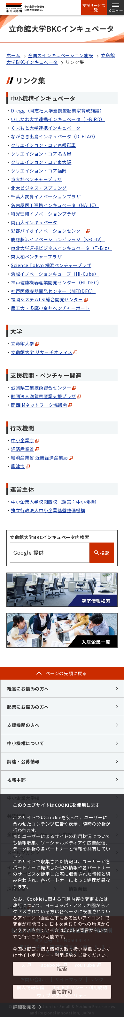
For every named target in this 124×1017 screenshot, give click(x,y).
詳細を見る (24, 1007)
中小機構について (25, 743)
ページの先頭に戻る (66, 673)
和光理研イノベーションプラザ (43, 214)
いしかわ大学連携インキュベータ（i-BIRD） (58, 119)
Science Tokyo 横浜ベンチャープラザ (51, 265)
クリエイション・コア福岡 (39, 170)
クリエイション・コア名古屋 (41, 153)
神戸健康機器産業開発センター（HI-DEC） (56, 282)
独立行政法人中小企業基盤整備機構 (48, 510)
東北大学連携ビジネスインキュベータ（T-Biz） (61, 248)
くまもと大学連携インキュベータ (46, 128)
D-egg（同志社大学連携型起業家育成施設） (57, 110)
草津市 (20, 466)
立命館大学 (25, 343)
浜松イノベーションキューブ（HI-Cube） (55, 274)
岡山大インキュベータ (34, 222)
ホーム (13, 55)
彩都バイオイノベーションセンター (50, 230)
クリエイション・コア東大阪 (41, 162)
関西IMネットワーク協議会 (41, 405)
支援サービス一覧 (93, 8)
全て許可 (62, 991)
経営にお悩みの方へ (28, 688)
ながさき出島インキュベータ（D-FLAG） (54, 136)
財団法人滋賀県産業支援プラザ (46, 396)
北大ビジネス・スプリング (39, 188)
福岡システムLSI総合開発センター (49, 299)
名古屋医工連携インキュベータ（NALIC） (55, 205)
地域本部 (16, 779)
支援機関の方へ (23, 725)
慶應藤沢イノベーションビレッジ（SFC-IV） (58, 239)
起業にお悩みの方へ (28, 707)
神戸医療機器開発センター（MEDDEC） (53, 291)
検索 (101, 553)
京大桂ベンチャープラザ (36, 179)
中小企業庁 (25, 440)
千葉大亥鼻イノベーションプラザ (46, 196)
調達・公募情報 (23, 761)
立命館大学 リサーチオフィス (44, 352)
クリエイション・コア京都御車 (43, 145)
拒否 (62, 968)
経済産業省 (25, 449)
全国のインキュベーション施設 (60, 55)
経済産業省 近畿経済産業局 (42, 457)
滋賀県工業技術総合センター (43, 387)
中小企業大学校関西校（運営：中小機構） (55, 501)
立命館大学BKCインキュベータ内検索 (49, 537)
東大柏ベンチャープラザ (36, 256)
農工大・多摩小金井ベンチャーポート (50, 308)
